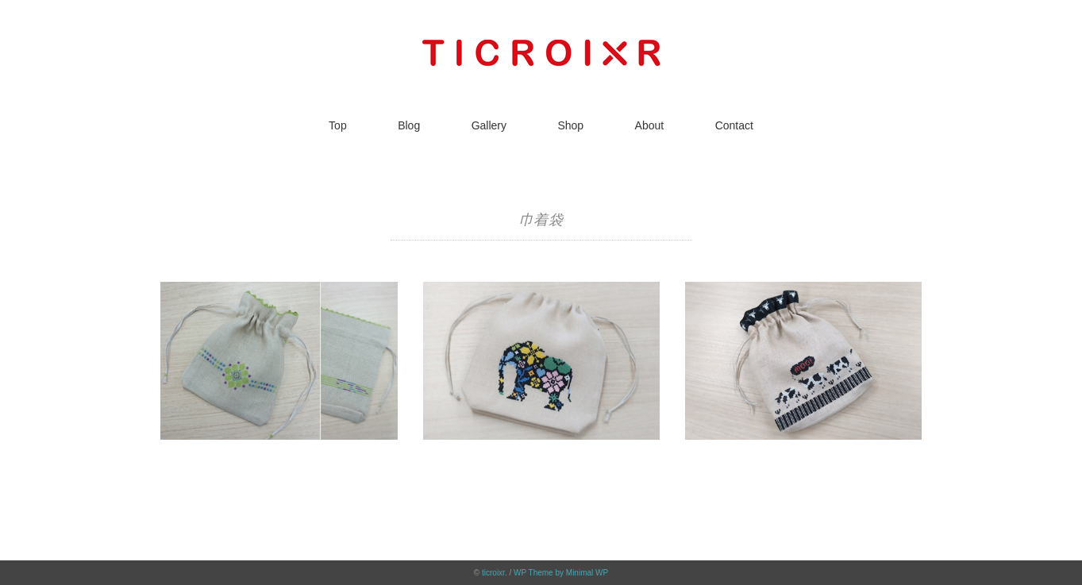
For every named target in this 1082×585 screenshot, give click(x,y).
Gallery (489, 125)
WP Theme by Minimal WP (561, 572)
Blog (409, 125)
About (649, 125)
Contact (734, 125)
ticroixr (493, 572)
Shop (570, 125)
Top (338, 125)
